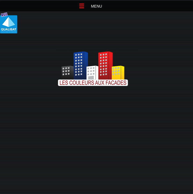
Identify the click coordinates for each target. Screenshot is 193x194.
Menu (96, 6)
